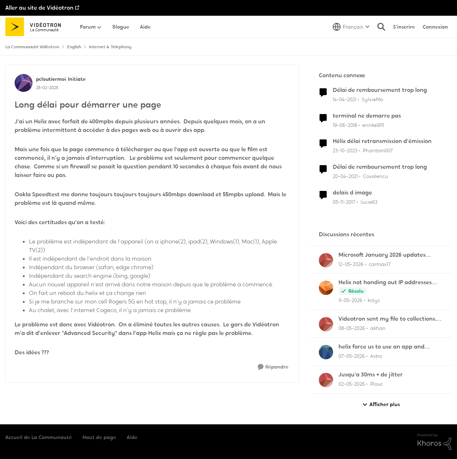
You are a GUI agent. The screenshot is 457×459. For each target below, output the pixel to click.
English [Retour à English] (74, 47)
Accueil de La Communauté (38, 437)
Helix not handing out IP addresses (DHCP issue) (385, 282)
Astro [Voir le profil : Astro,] (376, 356)
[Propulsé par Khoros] (434, 442)
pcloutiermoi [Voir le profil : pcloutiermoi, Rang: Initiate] (51, 79)
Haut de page (99, 437)
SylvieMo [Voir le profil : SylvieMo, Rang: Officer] (372, 99)
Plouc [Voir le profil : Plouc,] (376, 384)
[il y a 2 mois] (350, 264)
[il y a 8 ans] (345, 125)
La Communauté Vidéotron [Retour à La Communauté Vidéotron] (32, 47)
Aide (132, 437)
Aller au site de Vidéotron (39, 7)
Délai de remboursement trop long (380, 90)
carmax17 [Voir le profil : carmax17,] (380, 264)
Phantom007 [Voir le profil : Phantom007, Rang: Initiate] (378, 150)
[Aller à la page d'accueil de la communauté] (35, 27)
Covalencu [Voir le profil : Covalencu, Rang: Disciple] (375, 176)
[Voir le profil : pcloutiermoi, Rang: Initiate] (23, 83)
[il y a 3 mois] (351, 384)
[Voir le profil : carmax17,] (326, 260)
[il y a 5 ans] (344, 99)
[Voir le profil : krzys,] (326, 288)
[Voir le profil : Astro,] (326, 352)
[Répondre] (273, 367)
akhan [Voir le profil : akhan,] (378, 328)
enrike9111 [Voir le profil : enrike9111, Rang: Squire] (373, 125)
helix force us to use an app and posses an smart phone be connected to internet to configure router (388, 347)
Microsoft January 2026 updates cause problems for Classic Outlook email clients (385, 255)
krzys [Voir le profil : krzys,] (374, 300)
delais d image (352, 192)
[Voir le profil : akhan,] (326, 324)
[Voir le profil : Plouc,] (326, 380)
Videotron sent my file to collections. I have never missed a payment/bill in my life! (388, 319)
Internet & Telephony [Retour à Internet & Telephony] (110, 47)
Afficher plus (381, 404)
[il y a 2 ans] (345, 150)
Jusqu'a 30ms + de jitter (370, 374)
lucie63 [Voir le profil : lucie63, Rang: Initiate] (369, 202)
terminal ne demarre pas (367, 115)
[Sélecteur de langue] (351, 27)
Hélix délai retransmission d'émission (382, 141)
